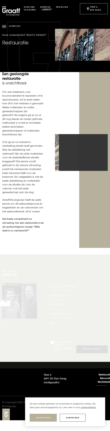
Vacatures (30, 10)
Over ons (29, 7)
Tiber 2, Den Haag (93, 8)
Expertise (45, 7)
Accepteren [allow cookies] (43, 418)
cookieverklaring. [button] (88, 407)
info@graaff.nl (51, 382)
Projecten (62, 7)
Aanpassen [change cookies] (72, 418)
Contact (46, 10)
